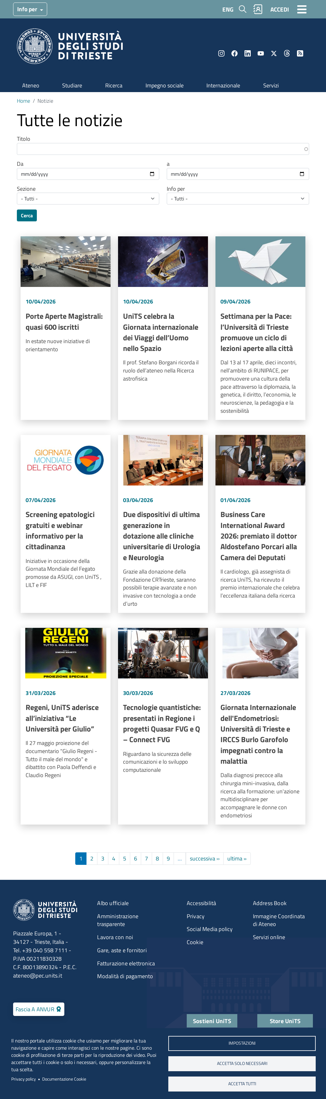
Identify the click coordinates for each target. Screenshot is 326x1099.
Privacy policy (23, 1079)
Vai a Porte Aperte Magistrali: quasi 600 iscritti (66, 328)
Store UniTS (285, 1020)
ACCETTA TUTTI (242, 1084)
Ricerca (113, 85)
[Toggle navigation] (302, 9)
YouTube (261, 53)
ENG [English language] (228, 9)
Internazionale (223, 85)
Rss (300, 53)
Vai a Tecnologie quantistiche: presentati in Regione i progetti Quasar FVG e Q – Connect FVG (163, 726)
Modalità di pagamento (125, 976)
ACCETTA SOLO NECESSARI (242, 1063)
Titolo (23, 139)
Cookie (195, 942)
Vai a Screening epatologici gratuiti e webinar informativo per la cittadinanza (66, 524)
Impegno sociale (165, 85)
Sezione (26, 189)
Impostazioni (242, 1043)
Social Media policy (210, 929)
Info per (27, 8)
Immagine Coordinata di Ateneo (279, 920)
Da (20, 164)
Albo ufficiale (113, 903)
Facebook (234, 53)
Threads (287, 53)
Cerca (27, 215)
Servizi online (269, 937)
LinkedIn (248, 53)
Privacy (196, 916)
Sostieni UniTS (212, 1020)
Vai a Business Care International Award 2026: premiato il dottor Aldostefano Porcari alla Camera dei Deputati (260, 524)
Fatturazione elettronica (126, 963)
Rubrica (257, 9)
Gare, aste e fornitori (121, 950)
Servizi (271, 85)
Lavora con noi (115, 937)
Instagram (221, 53)
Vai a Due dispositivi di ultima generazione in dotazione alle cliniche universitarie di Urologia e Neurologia (163, 524)
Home (23, 101)
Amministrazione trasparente (117, 920)
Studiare (72, 85)
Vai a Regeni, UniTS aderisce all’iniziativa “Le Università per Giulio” (66, 726)
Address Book (270, 903)
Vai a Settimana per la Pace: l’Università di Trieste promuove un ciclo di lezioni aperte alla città (260, 328)
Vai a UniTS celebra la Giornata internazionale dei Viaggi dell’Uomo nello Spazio (163, 328)
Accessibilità (201, 903)
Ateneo (30, 85)
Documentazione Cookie (64, 1079)
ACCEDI (279, 9)
